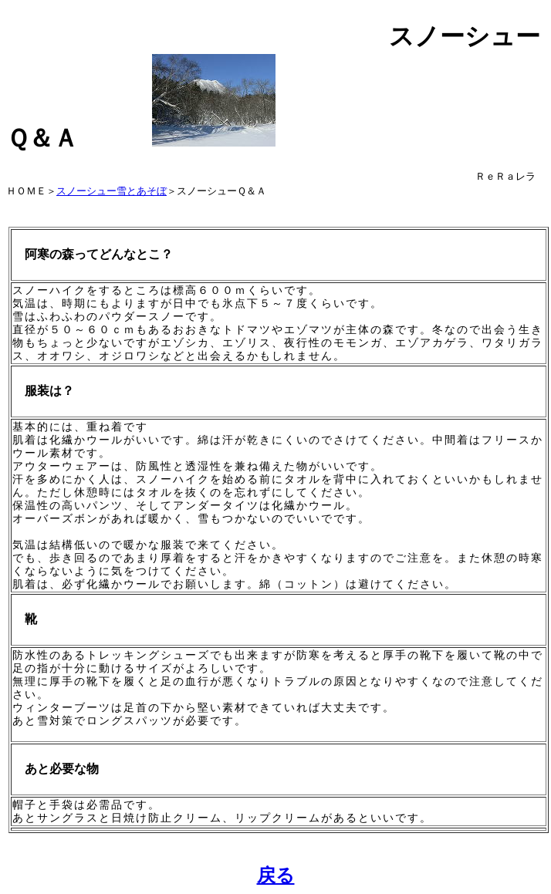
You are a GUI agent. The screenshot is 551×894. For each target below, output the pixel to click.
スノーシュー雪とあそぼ (111, 191)
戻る (276, 875)
